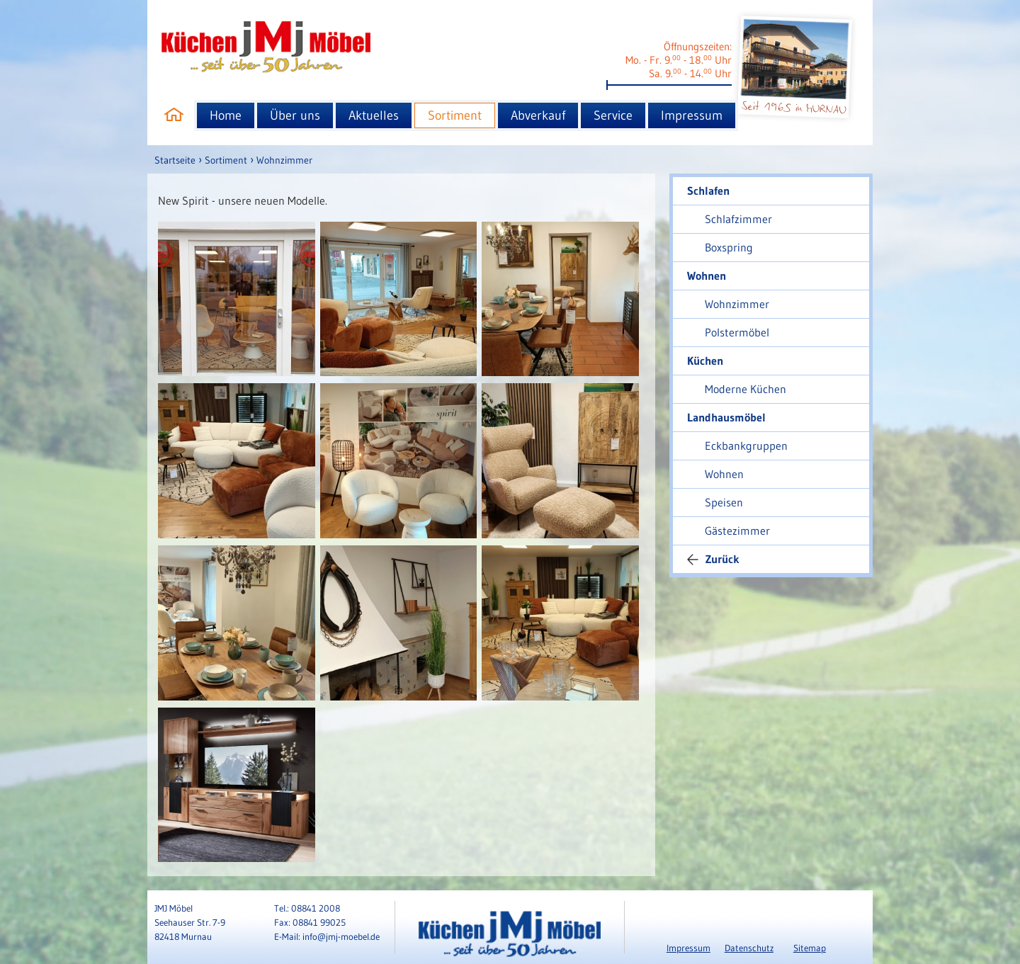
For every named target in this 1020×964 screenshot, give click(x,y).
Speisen (724, 502)
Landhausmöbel (726, 417)
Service (613, 115)
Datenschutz (749, 947)
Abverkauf (538, 115)
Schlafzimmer (738, 219)
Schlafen (708, 190)
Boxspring (729, 247)
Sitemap (809, 947)
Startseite (175, 160)
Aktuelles (373, 115)
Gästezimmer (737, 530)
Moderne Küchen (745, 389)
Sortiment (455, 115)
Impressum (691, 115)
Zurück (713, 559)
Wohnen (706, 275)
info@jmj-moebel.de (341, 936)
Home (226, 115)
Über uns (295, 115)
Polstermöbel (737, 332)
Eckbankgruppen (746, 445)
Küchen (705, 360)
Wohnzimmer (284, 160)
